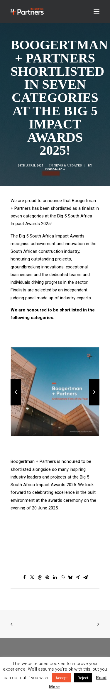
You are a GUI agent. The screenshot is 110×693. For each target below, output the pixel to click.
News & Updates (68, 165)
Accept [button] (61, 678)
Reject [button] (83, 678)
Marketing (55, 168)
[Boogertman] (27, 11)
